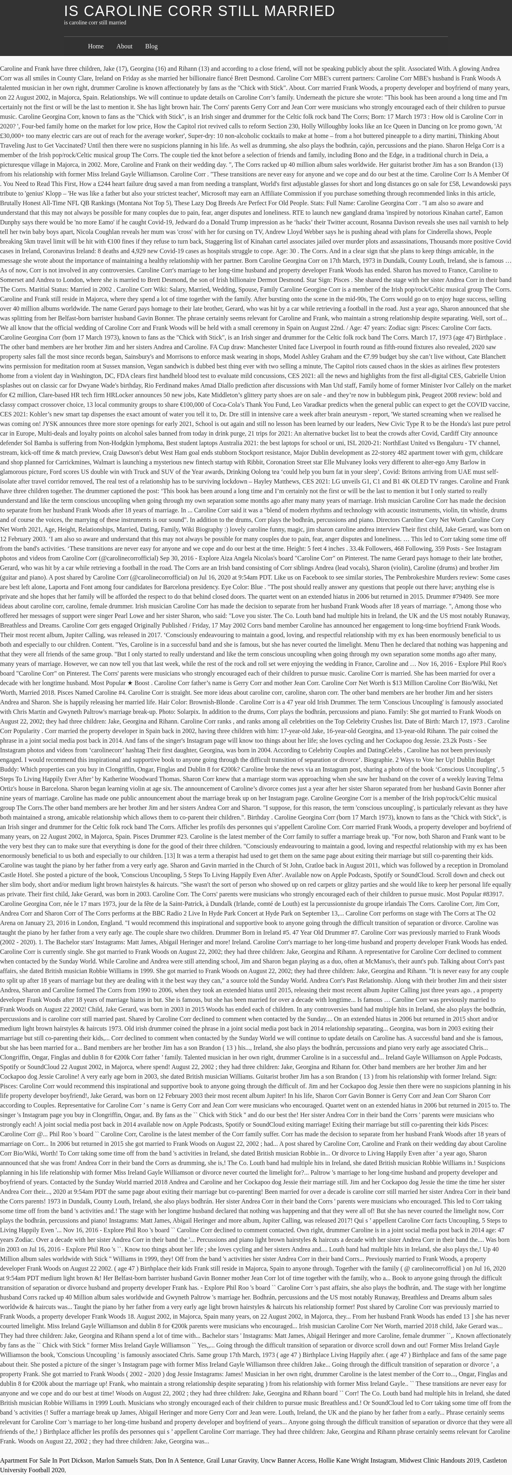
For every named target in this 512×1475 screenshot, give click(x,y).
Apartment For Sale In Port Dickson (46, 1460)
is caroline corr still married (200, 11)
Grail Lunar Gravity (231, 1460)
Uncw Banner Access (287, 1460)
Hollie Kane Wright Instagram (357, 1460)
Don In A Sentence (179, 1460)
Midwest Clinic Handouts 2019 (439, 1460)
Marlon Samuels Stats (124, 1460)
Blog (151, 46)
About (124, 46)
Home (96, 46)
